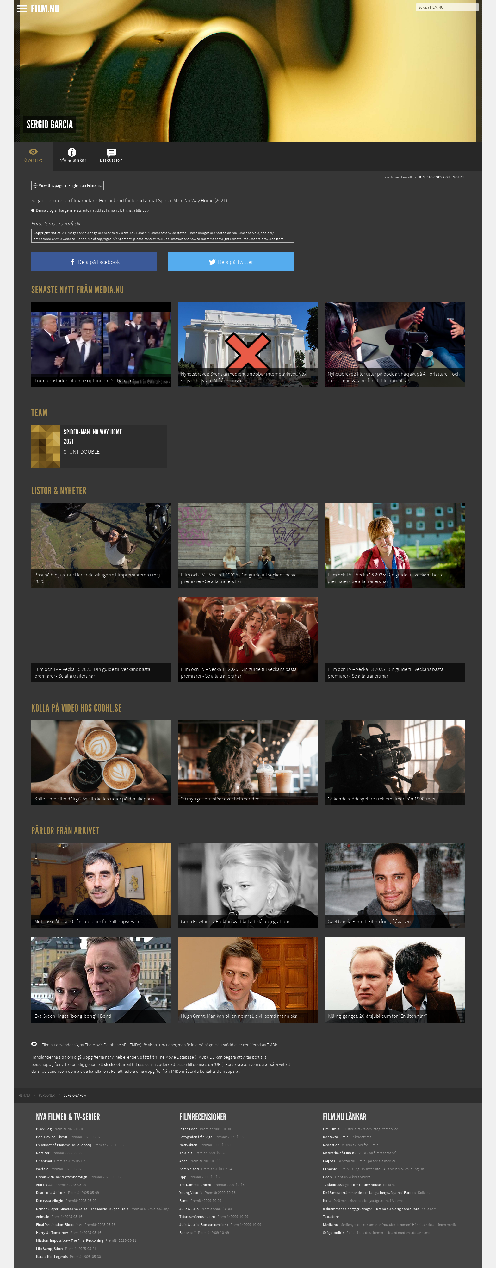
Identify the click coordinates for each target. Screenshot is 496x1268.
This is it (185, 1153)
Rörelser (42, 1153)
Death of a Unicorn (51, 1192)
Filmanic (330, 1169)
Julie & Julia (189, 1209)
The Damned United (195, 1185)
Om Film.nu (332, 1129)
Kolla (327, 1200)
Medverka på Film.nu (339, 1153)
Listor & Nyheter (59, 491)
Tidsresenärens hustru (197, 1217)
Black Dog (44, 1129)
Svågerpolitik (333, 1232)
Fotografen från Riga (195, 1137)
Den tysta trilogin (49, 1200)
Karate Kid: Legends (52, 1256)
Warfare (42, 1169)
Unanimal (44, 1161)
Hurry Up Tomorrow (52, 1232)
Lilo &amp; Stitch (49, 1248)
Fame (183, 1200)
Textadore (331, 1217)
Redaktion (331, 1145)
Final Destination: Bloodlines (59, 1224)
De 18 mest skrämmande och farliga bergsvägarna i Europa (369, 1192)
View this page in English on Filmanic (68, 185)
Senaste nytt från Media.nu (77, 290)
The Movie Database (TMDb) (183, 1057)
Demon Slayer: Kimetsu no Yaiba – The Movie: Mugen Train (82, 1209)
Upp (182, 1177)
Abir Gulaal (44, 1185)
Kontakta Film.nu (337, 1137)
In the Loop (188, 1129)
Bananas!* (187, 1232)
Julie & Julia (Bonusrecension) (203, 1224)
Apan (183, 1161)
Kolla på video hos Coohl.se (76, 708)
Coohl (328, 1177)
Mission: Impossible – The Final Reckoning (69, 1240)
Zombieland (189, 1169)
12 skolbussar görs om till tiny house (352, 1185)
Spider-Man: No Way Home (186, 200)
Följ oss (329, 1161)
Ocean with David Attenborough (61, 1177)
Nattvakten (188, 1145)
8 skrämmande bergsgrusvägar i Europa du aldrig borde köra (371, 1209)
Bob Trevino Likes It (51, 1137)
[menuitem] (24, 1095)
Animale (42, 1217)
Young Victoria (190, 1192)
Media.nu (330, 1224)
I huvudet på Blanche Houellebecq (63, 1145)
